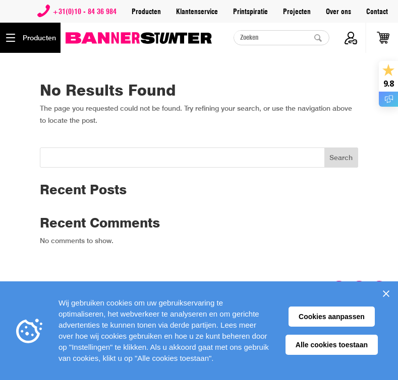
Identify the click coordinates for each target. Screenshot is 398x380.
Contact (377, 11)
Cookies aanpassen (332, 317)
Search (341, 157)
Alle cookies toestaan (332, 345)
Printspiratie (250, 11)
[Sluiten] (386, 293)
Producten (146, 11)
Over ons (338, 11)
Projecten (297, 11)
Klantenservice (197, 11)
